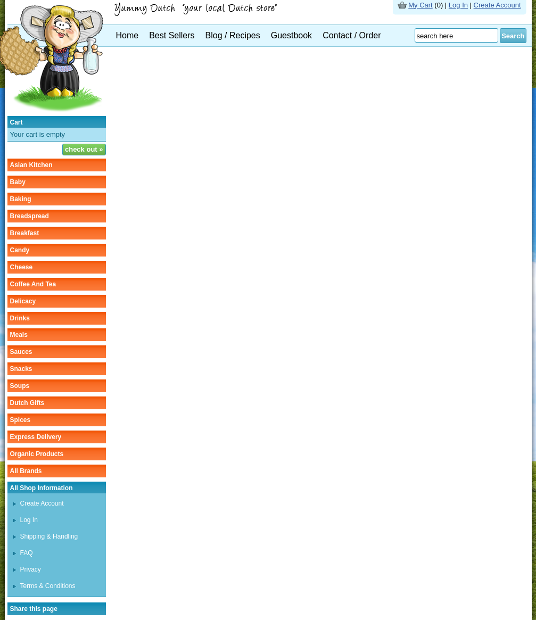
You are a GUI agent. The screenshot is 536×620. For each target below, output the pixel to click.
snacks (21, 369)
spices (20, 420)
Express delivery (36, 437)
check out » (84, 149)
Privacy (30, 569)
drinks (20, 318)
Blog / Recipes (232, 35)
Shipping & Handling (49, 536)
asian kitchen (31, 165)
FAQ (26, 553)
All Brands (26, 471)
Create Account (497, 5)
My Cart (420, 5)
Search (512, 36)
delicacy (23, 301)
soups (20, 386)
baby (18, 182)
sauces (21, 352)
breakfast (24, 233)
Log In (458, 5)
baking (20, 199)
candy (20, 250)
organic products (37, 454)
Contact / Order (352, 35)
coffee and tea (33, 284)
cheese (21, 267)
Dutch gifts (27, 403)
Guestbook (291, 35)
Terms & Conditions (48, 586)
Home (127, 35)
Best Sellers (171, 35)
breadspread (29, 216)
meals (19, 334)
